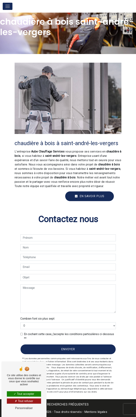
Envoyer (68, 349)
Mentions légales (95, 412)
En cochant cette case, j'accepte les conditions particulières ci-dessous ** (69, 336)
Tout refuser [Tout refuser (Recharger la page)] (24, 401)
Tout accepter (24, 393)
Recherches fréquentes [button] (68, 404)
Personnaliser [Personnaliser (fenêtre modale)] (24, 408)
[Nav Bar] (7, 6)
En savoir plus (89, 196)
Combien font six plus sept (37, 318)
